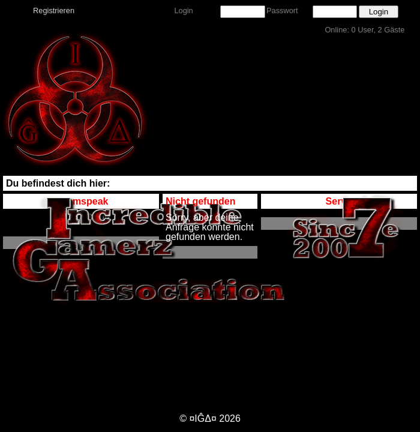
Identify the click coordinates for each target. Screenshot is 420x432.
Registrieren (53, 10)
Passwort (282, 10)
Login (183, 10)
